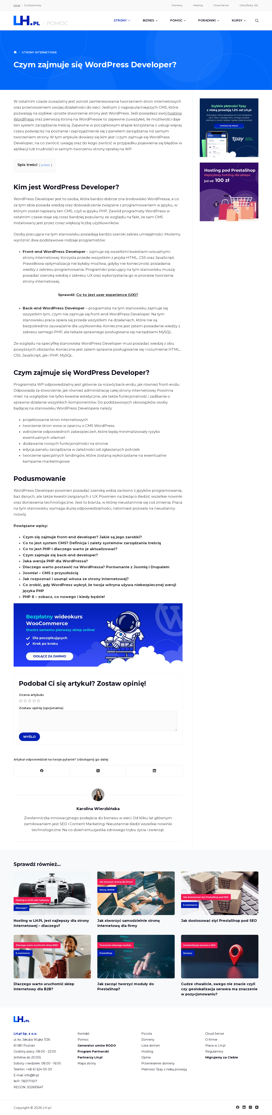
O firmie (211, 1039)
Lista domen (150, 1045)
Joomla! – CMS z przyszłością (50, 573)
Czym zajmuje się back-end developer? (60, 555)
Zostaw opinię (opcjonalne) (98, 718)
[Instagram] (250, 1107)
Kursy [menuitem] (239, 20)
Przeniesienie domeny (158, 1063)
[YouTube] (256, 1107)
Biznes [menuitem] (151, 20)
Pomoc (83, 1039)
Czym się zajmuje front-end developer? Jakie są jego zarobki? (82, 537)
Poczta (146, 1034)
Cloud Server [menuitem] (221, 5)
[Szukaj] (256, 20)
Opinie (146, 1057)
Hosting (147, 1051)
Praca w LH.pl (215, 1045)
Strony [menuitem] (122, 20)
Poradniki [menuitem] (209, 20)
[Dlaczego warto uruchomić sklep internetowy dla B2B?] (52, 956)
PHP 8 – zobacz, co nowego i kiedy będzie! (64, 597)
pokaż (45, 165)
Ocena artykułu (98, 698)
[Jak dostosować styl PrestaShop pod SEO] (219, 893)
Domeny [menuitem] (177, 5)
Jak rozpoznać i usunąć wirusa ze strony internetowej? (76, 579)
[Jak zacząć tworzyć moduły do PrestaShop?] (136, 956)
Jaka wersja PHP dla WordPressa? (55, 561)
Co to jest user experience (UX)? (107, 295)
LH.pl (17, 5)
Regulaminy (214, 1051)
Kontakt (83, 1034)
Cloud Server (214, 1034)
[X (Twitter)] (98, 770)
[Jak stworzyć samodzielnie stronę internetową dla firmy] (136, 893)
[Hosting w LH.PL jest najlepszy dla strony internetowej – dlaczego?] (52, 893)
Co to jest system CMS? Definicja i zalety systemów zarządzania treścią (92, 543)
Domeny (147, 1039)
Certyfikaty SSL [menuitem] (248, 5)
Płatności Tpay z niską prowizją (164, 1069)
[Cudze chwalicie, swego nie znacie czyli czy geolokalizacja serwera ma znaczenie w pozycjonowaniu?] (219, 956)
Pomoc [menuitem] (178, 20)
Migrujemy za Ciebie (221, 1057)
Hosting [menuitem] (198, 5)
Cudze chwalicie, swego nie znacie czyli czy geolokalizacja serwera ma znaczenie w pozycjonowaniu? (219, 989)
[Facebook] (42, 770)
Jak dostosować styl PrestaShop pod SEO (219, 921)
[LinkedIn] (154, 770)
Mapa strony (87, 1063)
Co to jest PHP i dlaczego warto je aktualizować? (70, 549)
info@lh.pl (31, 1075)
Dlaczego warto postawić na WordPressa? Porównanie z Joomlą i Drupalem (96, 567)
